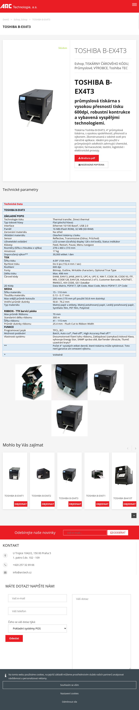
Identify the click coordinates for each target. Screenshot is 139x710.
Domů (6, 19)
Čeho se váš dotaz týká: (21, 622)
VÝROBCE (101, 68)
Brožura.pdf (86, 158)
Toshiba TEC (118, 68)
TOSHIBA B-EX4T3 (41, 19)
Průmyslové (83, 68)
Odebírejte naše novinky (35, 532)
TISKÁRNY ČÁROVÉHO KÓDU (106, 63)
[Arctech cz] (18, 6)
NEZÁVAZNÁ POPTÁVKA (91, 164)
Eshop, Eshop (21, 19)
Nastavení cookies (69, 693)
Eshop (79, 63)
